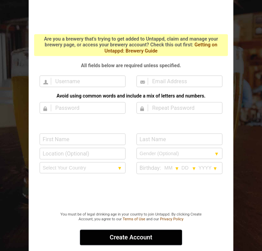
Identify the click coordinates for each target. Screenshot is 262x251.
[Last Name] (179, 139)
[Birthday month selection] (171, 168)
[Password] (86, 107)
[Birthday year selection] (208, 168)
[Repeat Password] (183, 107)
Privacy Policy (172, 219)
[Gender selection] (179, 153)
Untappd (131, 16)
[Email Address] (183, 81)
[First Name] (82, 139)
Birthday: (150, 168)
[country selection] (82, 168)
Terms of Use (133, 219)
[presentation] (131, 193)
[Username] (86, 81)
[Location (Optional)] (82, 153)
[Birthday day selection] (188, 168)
